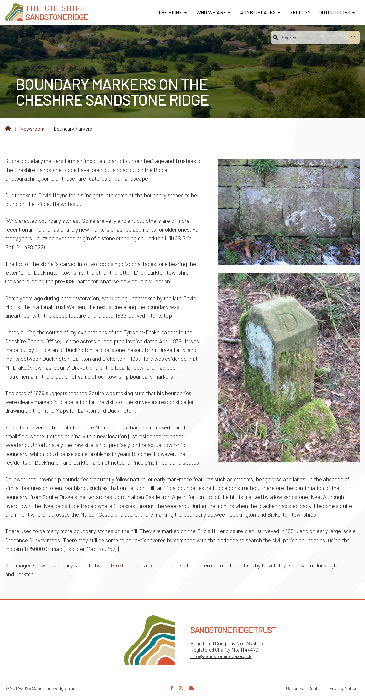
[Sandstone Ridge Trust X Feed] (181, 687)
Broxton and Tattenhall (137, 565)
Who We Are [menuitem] (211, 12)
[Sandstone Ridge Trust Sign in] (191, 687)
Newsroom (32, 128)
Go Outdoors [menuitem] (334, 12)
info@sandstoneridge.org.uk (221, 656)
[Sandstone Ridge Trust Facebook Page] (172, 687)
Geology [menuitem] (300, 12)
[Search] (311, 37)
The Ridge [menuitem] (170, 12)
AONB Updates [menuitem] (258, 12)
